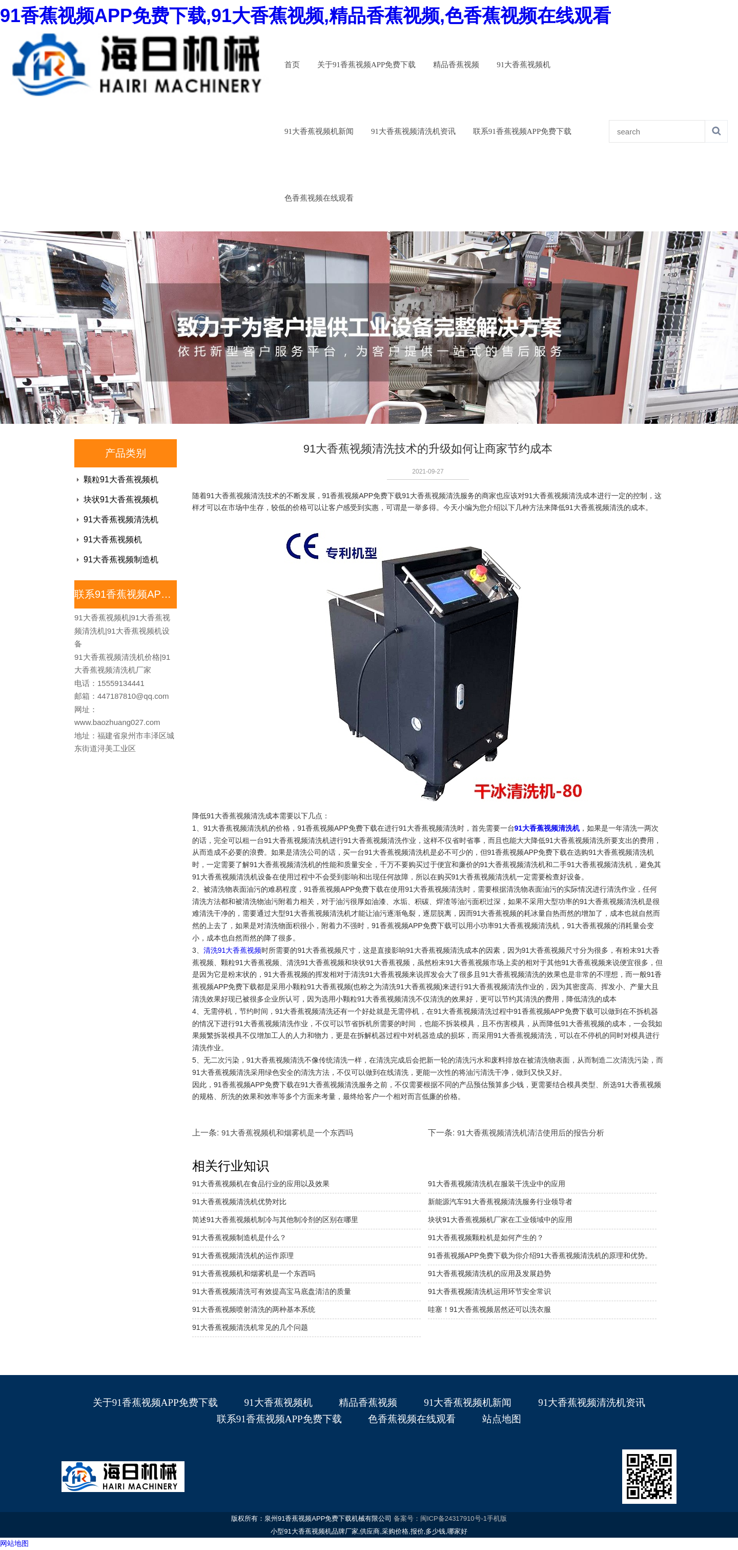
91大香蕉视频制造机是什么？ (239, 1237)
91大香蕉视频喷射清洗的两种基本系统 (253, 1309)
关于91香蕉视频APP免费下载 (366, 65)
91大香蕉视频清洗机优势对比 (239, 1202)
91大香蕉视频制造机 (121, 559)
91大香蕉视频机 (523, 65)
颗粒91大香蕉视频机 (121, 479)
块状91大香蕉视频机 (121, 499)
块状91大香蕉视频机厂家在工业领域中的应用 (500, 1219)
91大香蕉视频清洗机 (121, 519)
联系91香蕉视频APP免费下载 (522, 131)
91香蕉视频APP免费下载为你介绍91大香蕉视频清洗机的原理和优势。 (540, 1255)
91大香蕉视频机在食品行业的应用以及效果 (261, 1184)
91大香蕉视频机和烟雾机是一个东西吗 (287, 1132)
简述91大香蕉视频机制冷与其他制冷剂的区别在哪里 (275, 1219)
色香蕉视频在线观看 (319, 198)
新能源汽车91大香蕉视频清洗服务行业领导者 (500, 1202)
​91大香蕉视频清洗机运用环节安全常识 (489, 1291)
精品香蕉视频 (456, 65)
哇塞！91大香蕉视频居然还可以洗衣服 (489, 1309)
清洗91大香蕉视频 (232, 950)
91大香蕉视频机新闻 (319, 131)
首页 (292, 65)
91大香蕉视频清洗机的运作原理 (243, 1255)
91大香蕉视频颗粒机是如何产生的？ (486, 1237)
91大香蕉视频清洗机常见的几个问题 (250, 1327)
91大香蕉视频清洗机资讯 (413, 131)
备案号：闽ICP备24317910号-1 (440, 1518)
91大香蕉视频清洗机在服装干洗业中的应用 (496, 1184)
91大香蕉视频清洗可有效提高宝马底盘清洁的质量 (271, 1291)
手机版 (497, 1518)
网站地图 (14, 1543)
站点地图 (501, 1419)
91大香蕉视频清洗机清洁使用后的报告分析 (530, 1132)
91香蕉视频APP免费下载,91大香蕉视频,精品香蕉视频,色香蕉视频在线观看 (305, 15)
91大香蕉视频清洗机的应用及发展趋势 (489, 1273)
